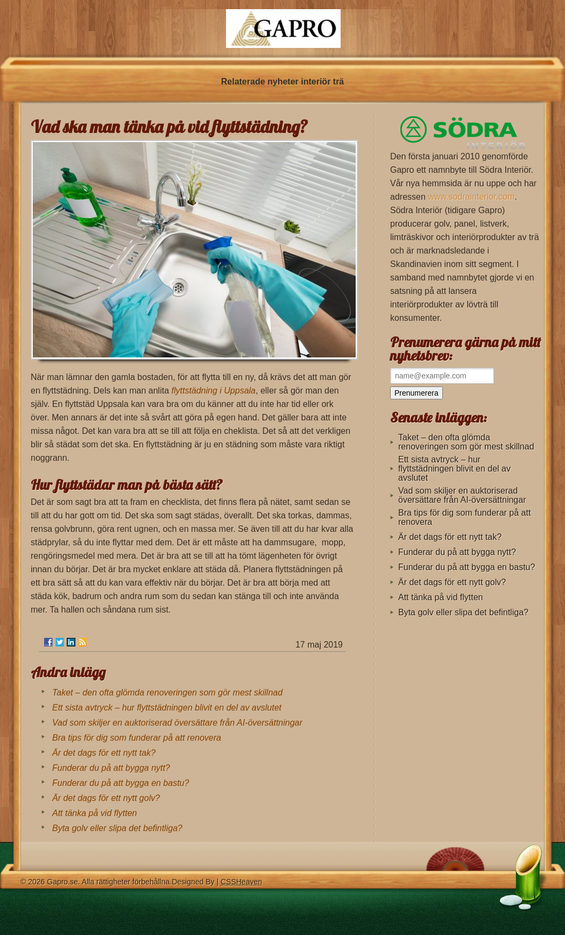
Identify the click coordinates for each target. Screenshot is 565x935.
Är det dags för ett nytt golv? (106, 798)
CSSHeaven (241, 881)
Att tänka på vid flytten (94, 813)
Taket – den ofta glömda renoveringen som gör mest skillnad (167, 692)
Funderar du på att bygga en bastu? (120, 783)
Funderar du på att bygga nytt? (111, 767)
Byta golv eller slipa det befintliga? (117, 828)
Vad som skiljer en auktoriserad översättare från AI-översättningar (177, 722)
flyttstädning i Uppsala (213, 390)
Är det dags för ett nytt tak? (104, 752)
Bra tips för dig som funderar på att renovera (136, 737)
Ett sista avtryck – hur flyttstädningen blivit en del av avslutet (166, 707)
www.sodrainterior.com (471, 196)
